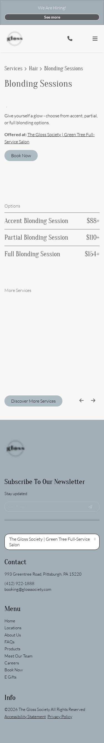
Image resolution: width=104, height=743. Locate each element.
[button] (87, 38)
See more (52, 17)
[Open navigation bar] (95, 38)
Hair (33, 68)
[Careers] (11, 626)
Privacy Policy (59, 679)
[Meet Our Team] (18, 619)
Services (13, 68)
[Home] (9, 584)
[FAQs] (9, 605)
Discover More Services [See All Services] (33, 401)
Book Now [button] (21, 155)
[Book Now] (13, 633)
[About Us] (12, 598)
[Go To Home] (14, 38)
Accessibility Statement (25, 679)
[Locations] (12, 591)
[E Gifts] (10, 640)
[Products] (12, 612)
